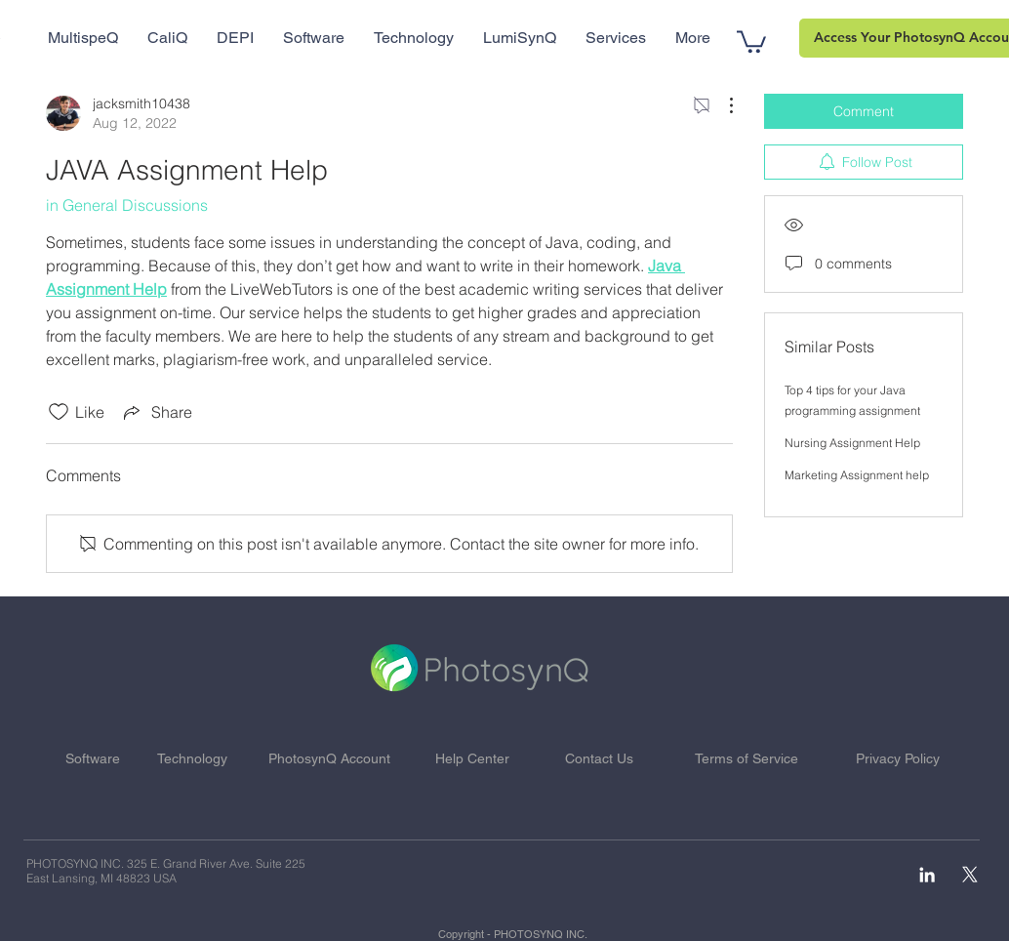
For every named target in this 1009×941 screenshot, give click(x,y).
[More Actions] (721, 105)
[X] (970, 874)
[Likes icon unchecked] (58, 412)
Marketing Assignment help (857, 475)
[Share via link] (156, 412)
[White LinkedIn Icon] (927, 874)
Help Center (472, 758)
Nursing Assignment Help (852, 442)
